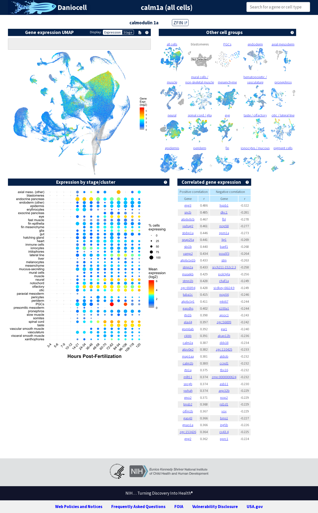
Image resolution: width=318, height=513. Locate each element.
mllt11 (188, 377)
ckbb (188, 335)
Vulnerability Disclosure (215, 506)
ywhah (188, 390)
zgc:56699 (224, 322)
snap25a (188, 239)
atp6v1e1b (188, 260)
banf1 (224, 246)
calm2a (188, 342)
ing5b (224, 425)
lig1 (224, 239)
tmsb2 (187, 404)
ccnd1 (224, 363)
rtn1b (188, 315)
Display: (96, 32)
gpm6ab (188, 329)
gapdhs (188, 308)
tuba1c (188, 294)
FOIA (178, 506)
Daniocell (72, 7)
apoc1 (224, 315)
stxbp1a (188, 233)
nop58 (224, 226)
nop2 (224, 397)
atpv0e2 (188, 349)
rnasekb (188, 274)
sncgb (188, 384)
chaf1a (224, 281)
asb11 (224, 384)
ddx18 (224, 342)
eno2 (188, 397)
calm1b (188, 363)
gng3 (187, 205)
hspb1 (224, 205)
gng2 (187, 439)
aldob (224, 356)
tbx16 (224, 370)
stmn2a (188, 267)
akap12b (224, 335)
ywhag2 (187, 226)
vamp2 (188, 253)
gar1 (224, 329)
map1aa (188, 356)
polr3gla (224, 274)
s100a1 (224, 308)
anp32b (224, 390)
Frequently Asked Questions (138, 506)
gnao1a (187, 425)
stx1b (188, 246)
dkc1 (224, 212)
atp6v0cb (188, 219)
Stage (127, 32)
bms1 (224, 418)
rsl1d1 (224, 404)
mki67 (224, 301)
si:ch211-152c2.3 (224, 267)
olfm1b (188, 411)
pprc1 (224, 439)
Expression (112, 32)
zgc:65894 (188, 288)
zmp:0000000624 (224, 377)
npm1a (224, 233)
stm (224, 260)
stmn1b (188, 281)
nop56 (224, 294)
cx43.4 (224, 432)
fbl (224, 219)
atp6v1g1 (188, 301)
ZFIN (180, 23)
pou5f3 (224, 253)
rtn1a (188, 370)
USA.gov (255, 506)
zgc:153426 (188, 432)
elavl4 (188, 322)
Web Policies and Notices (78, 506)
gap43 (187, 418)
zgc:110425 (224, 349)
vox (224, 411)
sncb (187, 212)
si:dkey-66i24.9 (224, 288)
